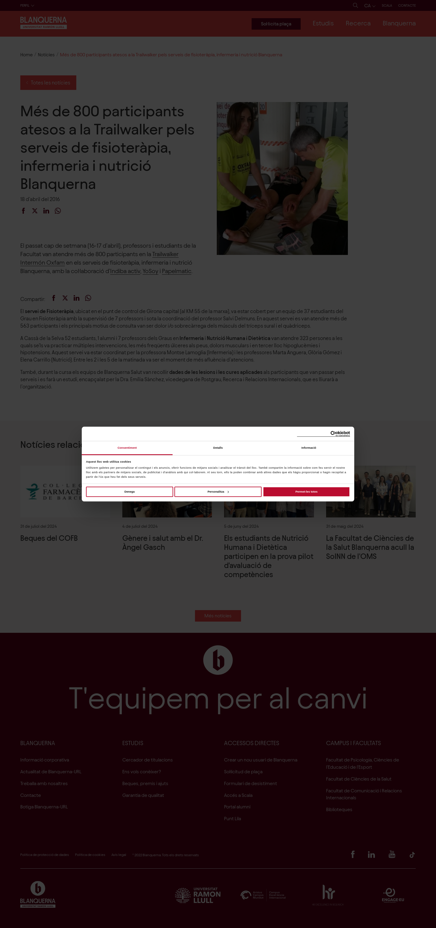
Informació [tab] (309, 447)
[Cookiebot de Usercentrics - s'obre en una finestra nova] (323, 434)
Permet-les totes (307, 491)
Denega (129, 491)
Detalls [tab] (218, 447)
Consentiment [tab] (127, 447)
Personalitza (218, 491)
